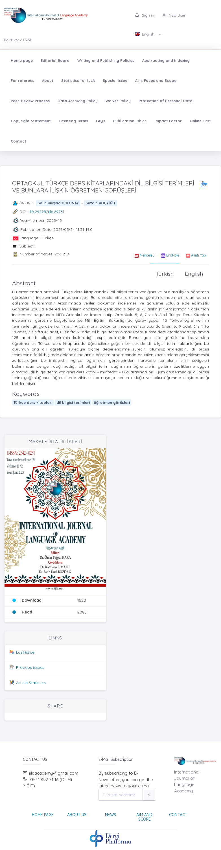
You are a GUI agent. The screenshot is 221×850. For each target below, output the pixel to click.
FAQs (100, 121)
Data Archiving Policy (78, 100)
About (47, 80)
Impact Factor (168, 121)
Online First (200, 121)
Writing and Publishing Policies (105, 60)
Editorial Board (55, 60)
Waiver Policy (118, 100)
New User (173, 15)
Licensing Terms (73, 121)
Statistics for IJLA (78, 80)
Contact (18, 141)
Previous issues (30, 667)
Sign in (144, 15)
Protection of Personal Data (165, 100)
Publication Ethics (129, 121)
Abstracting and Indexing (166, 60)
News (110, 814)
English (145, 34)
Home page (22, 60)
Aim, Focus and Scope (155, 80)
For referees (22, 80)
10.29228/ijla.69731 (47, 211)
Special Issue (115, 80)
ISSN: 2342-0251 (17, 40)
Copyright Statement (31, 121)
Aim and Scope (144, 817)
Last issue (25, 652)
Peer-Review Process (30, 100)
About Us (76, 814)
